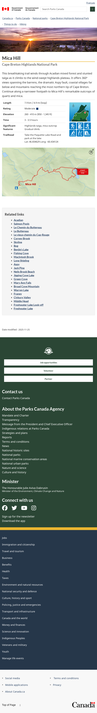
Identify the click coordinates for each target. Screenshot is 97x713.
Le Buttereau (21, 231)
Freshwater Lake (23, 308)
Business (7, 558)
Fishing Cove (21, 253)
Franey (18, 293)
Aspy (16, 264)
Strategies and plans (15, 433)
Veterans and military (14, 645)
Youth (5, 651)
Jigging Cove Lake (24, 275)
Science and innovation (15, 631)
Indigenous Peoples (13, 638)
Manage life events (13, 658)
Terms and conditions (15, 441)
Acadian (18, 220)
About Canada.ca (15, 691)
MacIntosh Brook (24, 256)
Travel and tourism (13, 551)
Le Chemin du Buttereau (28, 227)
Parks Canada (23, 18)
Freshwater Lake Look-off (28, 304)
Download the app (13, 521)
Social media (12, 678)
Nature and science (14, 468)
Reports (7, 437)
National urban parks (15, 463)
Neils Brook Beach (24, 271)
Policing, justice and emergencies (21, 604)
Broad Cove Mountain (26, 286)
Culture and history (14, 472)
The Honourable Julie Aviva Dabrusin (33, 489)
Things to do (10, 24)
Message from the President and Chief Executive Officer (37, 424)
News (5, 446)
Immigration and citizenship (18, 544)
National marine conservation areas (24, 459)
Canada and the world (14, 618)
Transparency (10, 420)
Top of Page (11, 704)
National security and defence (19, 591)
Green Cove (21, 279)
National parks (40, 18)
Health (6, 571)
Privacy (57, 685)
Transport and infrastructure (18, 611)
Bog (16, 245)
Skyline (18, 242)
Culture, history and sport (17, 598)
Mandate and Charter (15, 415)
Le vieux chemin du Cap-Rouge (31, 234)
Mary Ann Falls (22, 282)
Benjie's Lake (21, 249)
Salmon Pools (21, 223)
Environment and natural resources (22, 584)
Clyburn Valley (22, 297)
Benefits (7, 564)
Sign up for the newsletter (18, 516)
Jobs (4, 537)
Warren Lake (21, 290)
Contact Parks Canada (16, 398)
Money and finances (13, 624)
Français (90, 2)
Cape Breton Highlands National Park (69, 18)
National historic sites (15, 450)
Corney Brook (22, 238)
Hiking (23, 24)
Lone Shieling (21, 260)
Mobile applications (16, 685)
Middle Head (21, 301)
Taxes (5, 578)
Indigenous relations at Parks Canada (25, 428)
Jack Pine (19, 268)
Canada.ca (7, 18)
